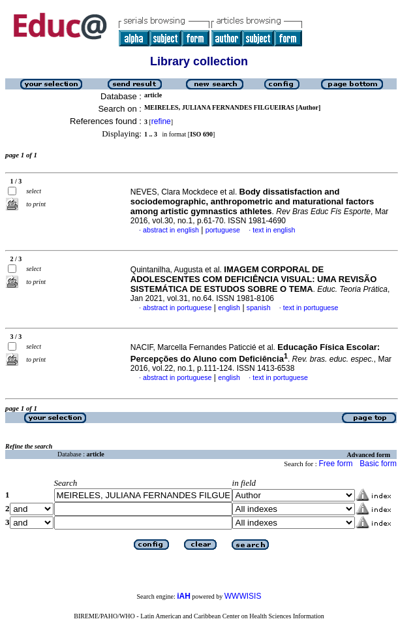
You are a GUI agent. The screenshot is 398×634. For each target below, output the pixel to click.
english (229, 307)
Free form (335, 463)
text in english (274, 230)
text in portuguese (311, 307)
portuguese (223, 230)
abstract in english (171, 230)
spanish (259, 307)
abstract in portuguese (177, 307)
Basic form (378, 463)
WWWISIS (243, 596)
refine (161, 121)
